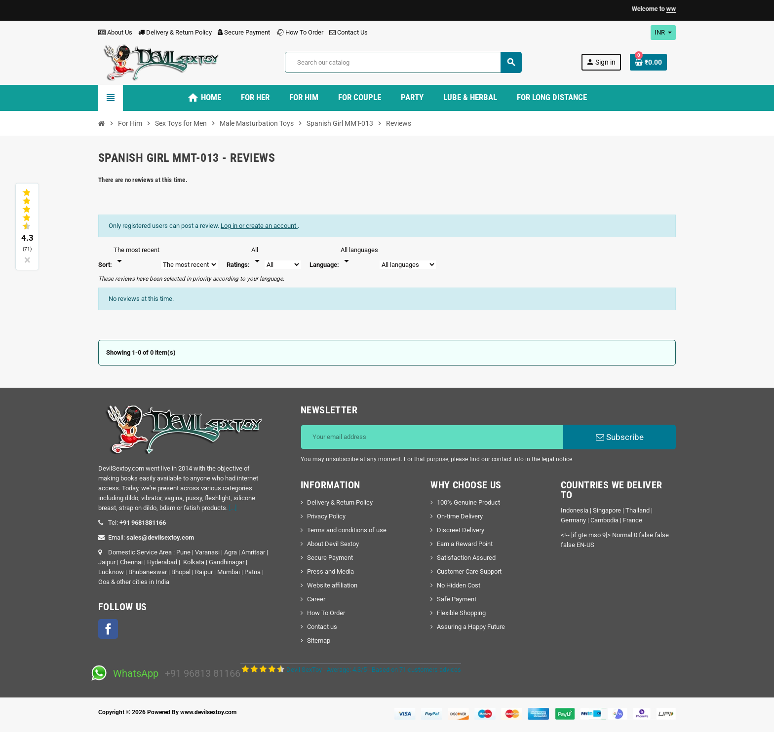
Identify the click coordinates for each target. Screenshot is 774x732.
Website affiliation (332, 585)
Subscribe (620, 437)
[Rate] (257, 256)
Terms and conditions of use (347, 530)
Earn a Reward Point (465, 544)
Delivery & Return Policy (175, 32)
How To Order (299, 32)
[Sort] (136, 256)
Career (316, 599)
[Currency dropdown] (663, 32)
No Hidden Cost (458, 585)
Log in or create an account (259, 225)
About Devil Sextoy (333, 544)
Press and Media (330, 571)
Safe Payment (456, 599)
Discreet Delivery (460, 530)
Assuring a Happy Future (471, 626)
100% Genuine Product (468, 502)
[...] (232, 508)
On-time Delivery (460, 516)
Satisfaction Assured (466, 557)
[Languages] (359, 256)
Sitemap (318, 640)
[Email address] (432, 437)
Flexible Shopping (461, 613)
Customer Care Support (469, 571)
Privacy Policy (326, 516)
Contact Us (348, 32)
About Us (115, 32)
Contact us (322, 626)
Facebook (108, 629)
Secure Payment (244, 32)
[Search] (403, 62)
